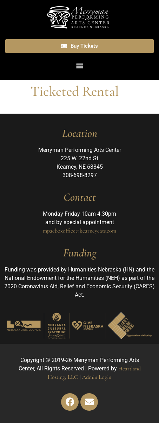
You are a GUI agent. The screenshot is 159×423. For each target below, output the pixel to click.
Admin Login (96, 377)
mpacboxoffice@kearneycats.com (79, 230)
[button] (79, 66)
